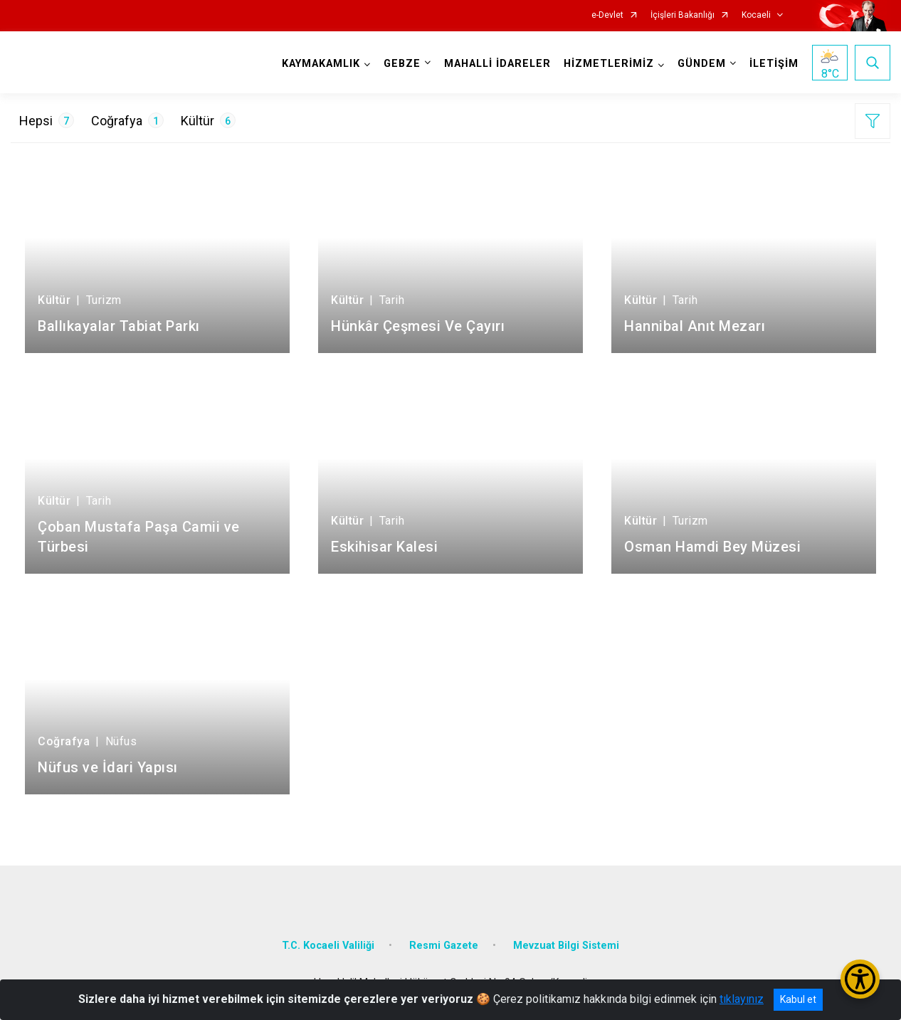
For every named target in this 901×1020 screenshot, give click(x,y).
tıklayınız (742, 999)
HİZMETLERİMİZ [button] (609, 64)
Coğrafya (127, 120)
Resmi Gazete (443, 946)
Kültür (208, 120)
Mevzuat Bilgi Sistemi (566, 946)
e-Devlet (607, 15)
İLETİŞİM (774, 64)
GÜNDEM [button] (702, 64)
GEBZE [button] (402, 64)
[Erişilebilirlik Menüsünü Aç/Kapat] (860, 979)
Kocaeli (756, 15)
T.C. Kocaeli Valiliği (328, 946)
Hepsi (46, 120)
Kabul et (798, 999)
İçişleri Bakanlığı (682, 15)
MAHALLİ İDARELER (497, 64)
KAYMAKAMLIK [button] (321, 64)
